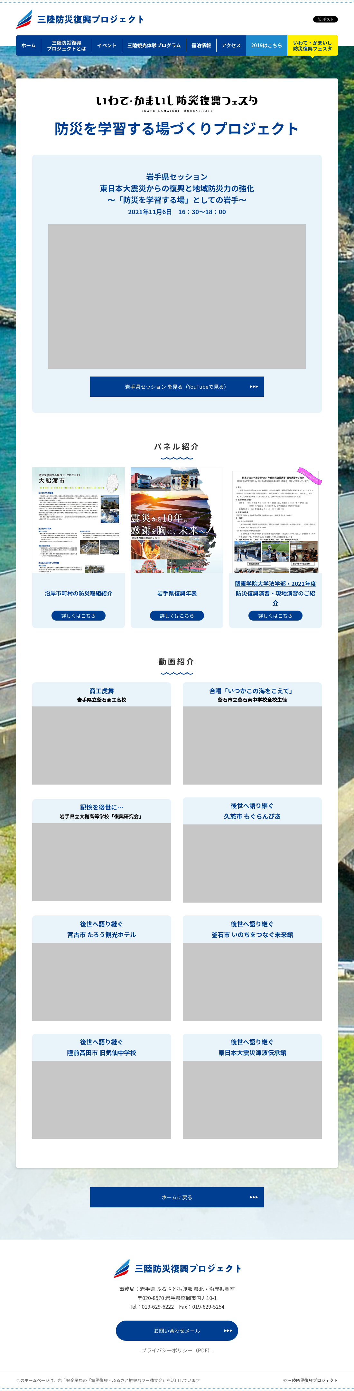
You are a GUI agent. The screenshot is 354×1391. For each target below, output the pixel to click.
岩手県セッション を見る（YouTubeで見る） (177, 386)
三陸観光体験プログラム (154, 45)
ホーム (28, 45)
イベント (107, 45)
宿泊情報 (201, 45)
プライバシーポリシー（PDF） (177, 1350)
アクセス (231, 45)
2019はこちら (266, 45)
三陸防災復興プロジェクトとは (66, 45)
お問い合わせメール (177, 1330)
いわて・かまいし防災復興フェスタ (312, 45)
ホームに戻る (177, 1197)
